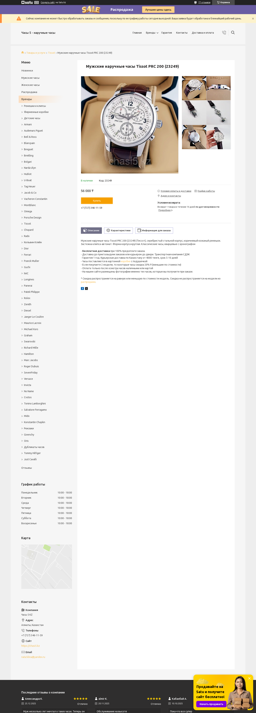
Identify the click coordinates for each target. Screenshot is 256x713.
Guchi (27, 267)
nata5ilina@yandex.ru (33, 657)
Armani (28, 124)
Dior (26, 248)
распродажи (88, 282)
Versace (28, 378)
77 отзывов (204, 2)
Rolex (27, 298)
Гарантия (166, 32)
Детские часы (32, 118)
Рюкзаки (29, 428)
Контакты (182, 32)
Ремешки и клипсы (35, 106)
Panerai (28, 285)
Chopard (28, 229)
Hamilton (29, 354)
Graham (28, 335)
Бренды (150, 32)
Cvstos (28, 397)
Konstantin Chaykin (34, 422)
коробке (125, 261)
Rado (27, 236)
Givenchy (29, 434)
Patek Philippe (32, 291)
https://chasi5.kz (30, 645)
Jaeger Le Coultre (34, 316)
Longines (29, 279)
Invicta (27, 385)
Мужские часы (30, 77)
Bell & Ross (30, 136)
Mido (27, 416)
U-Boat (28, 180)
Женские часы (30, 84)
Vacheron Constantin (35, 198)
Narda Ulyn (30, 167)
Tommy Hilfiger (32, 453)
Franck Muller (31, 261)
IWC (26, 273)
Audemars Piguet (33, 130)
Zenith (27, 304)
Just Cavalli (30, 459)
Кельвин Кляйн (33, 242)
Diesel (27, 310)
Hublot (27, 174)
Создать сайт (48, 2)
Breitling (28, 155)
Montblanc (30, 205)
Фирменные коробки (36, 112)
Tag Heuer (29, 186)
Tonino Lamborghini (35, 403)
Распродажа (29, 92)
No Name (29, 391)
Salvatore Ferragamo (35, 409)
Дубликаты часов (34, 447)
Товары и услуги (35, 52)
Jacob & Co (30, 192)
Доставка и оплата (203, 32)
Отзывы (26, 467)
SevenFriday (31, 372)
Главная (137, 32)
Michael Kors (31, 329)
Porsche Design (32, 217)
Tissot (51, 52)
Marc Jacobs (31, 360)
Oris (26, 440)
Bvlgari (28, 161)
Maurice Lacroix (32, 323)
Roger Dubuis (31, 366)
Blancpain (29, 143)
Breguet (28, 149)
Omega (28, 211)
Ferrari (27, 254)
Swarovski (29, 341)
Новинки (27, 70)
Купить (97, 200)
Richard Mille (31, 347)
